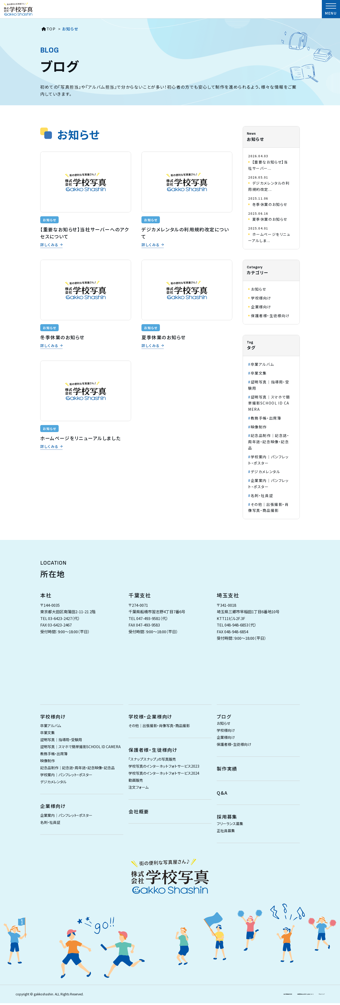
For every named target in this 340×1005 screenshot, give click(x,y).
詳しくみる (49, 245)
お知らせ (49, 220)
